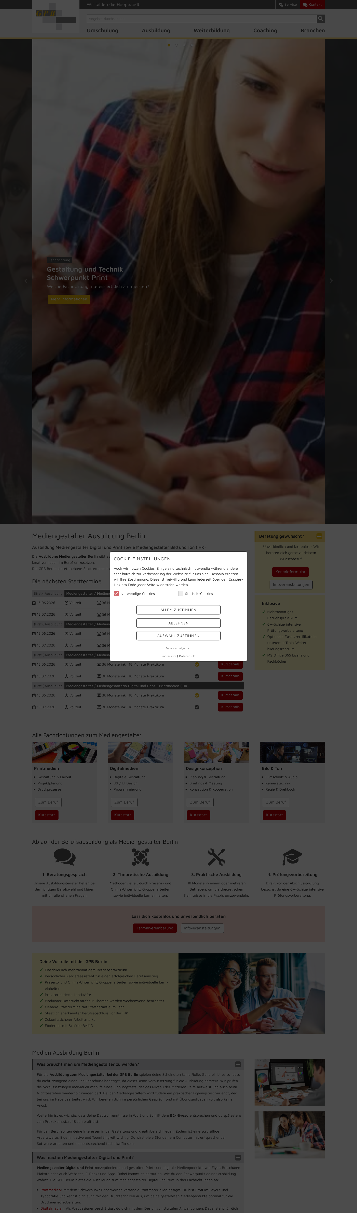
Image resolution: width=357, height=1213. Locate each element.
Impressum (169, 656)
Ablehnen (178, 623)
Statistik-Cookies (195, 593)
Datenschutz (187, 656)
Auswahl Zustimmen (178, 636)
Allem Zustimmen (178, 610)
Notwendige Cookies (134, 593)
